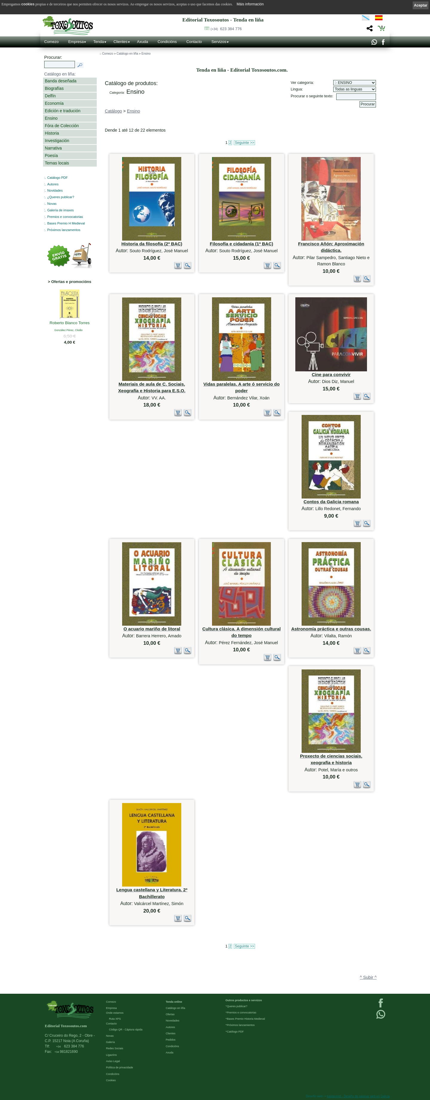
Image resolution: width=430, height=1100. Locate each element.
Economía (54, 103)
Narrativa (53, 148)
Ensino (51, 118)
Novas (51, 203)
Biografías (54, 88)
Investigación (57, 140)
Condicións (167, 41)
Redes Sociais (114, 1048)
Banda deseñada (60, 81)
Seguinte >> (244, 143)
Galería (110, 1042)
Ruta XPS (115, 1018)
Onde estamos (115, 1012)
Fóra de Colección (62, 125)
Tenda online (174, 1001)
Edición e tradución (62, 110)
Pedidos (171, 1039)
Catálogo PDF (57, 177)
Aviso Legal (113, 1061)
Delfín (50, 95)
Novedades (172, 1020)
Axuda (142, 41)
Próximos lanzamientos (241, 1025)
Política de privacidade (119, 1067)
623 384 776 (226, 29)
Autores (53, 184)
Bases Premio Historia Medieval (246, 1018)
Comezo (51, 41)
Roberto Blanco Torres (70, 323)
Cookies (111, 1080)
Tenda (98, 41)
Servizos (218, 41)
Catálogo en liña (127, 53)
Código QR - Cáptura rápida (125, 1029)
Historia (52, 133)
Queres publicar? (237, 1006)
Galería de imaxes (60, 210)
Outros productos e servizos (243, 1000)
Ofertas (170, 1014)
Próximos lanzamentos (63, 230)
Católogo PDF (235, 1031)
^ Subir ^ (368, 977)
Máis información (250, 4)
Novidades (55, 190)
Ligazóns (111, 1054)
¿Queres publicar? (60, 197)
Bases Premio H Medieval (66, 223)
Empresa (76, 41)
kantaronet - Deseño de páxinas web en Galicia (358, 1096)
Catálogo (113, 111)
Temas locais (57, 163)
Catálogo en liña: (60, 74)
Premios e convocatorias (65, 217)
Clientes (120, 41)
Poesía (51, 155)
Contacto (194, 41)
